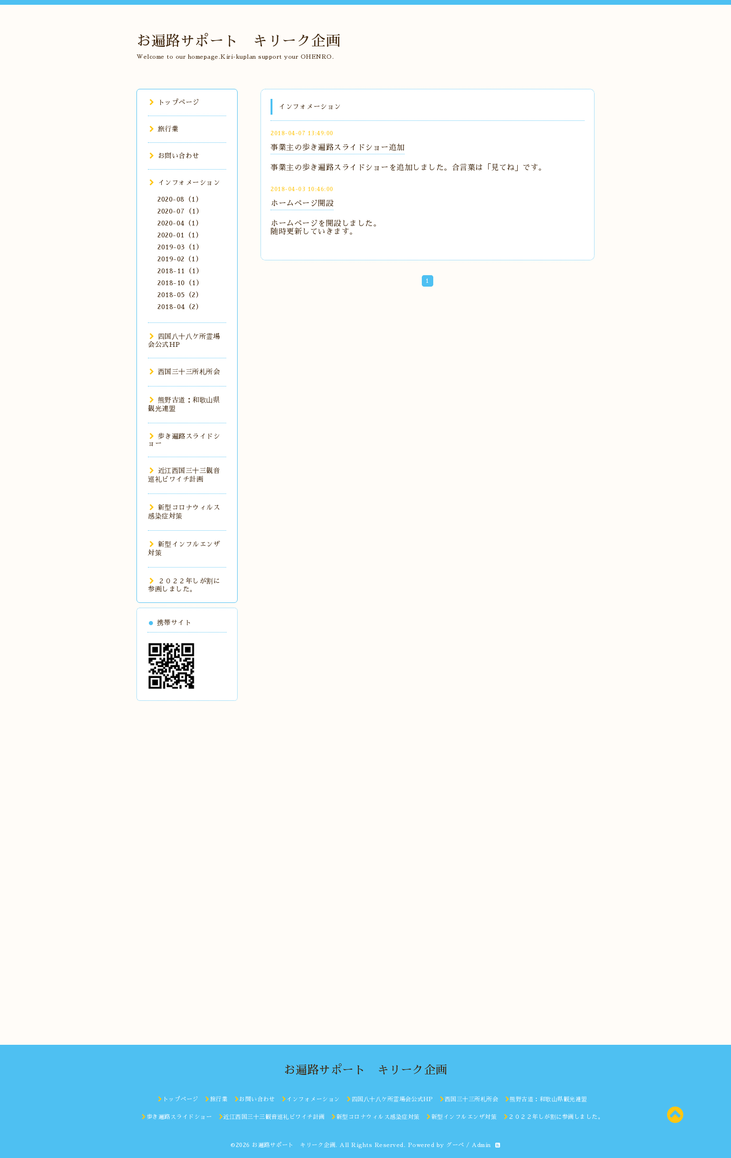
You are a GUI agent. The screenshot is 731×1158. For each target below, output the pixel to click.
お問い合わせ (174, 155)
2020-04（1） (179, 223)
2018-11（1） (180, 271)
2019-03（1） (180, 247)
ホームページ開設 (302, 203)
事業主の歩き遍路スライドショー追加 (338, 147)
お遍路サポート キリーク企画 (238, 41)
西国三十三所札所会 (184, 371)
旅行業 (163, 129)
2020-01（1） (179, 235)
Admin (481, 1145)
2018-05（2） (179, 294)
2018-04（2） (179, 306)
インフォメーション (184, 182)
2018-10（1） (180, 282)
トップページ (174, 102)
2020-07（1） (180, 211)
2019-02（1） (179, 259)
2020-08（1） (179, 199)
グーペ (455, 1145)
